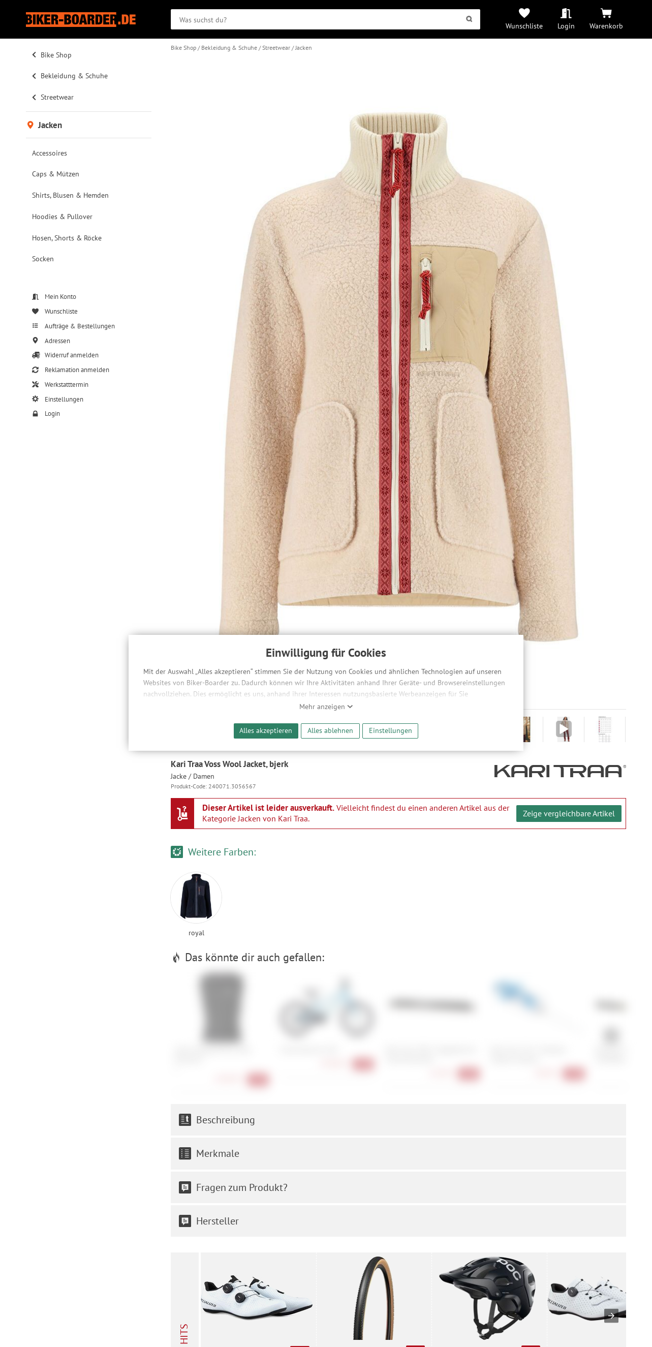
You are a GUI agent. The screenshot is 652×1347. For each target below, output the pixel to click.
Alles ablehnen (330, 730)
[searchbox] (325, 19)
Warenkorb (606, 25)
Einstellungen (390, 730)
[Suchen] (469, 19)
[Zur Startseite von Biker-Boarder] (88, 19)
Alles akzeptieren (265, 730)
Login (566, 25)
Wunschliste (524, 25)
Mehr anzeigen (326, 706)
